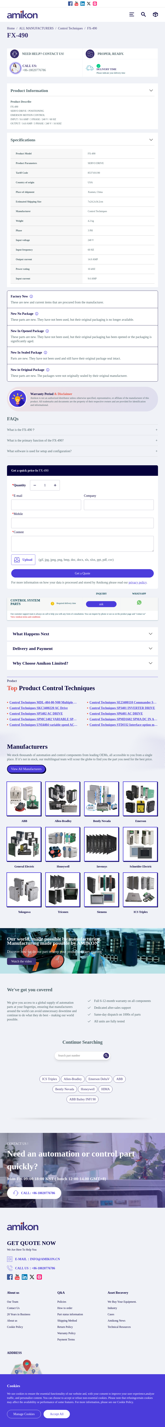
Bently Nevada (102, 821)
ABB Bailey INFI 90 (82, 1099)
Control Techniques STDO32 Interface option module (124, 725)
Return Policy (65, 1326)
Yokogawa (24, 911)
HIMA (105, 1089)
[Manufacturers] (155, 14)
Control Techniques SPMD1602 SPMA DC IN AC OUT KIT (124, 719)
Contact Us (13, 1308)
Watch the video (21, 961)
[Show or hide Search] (143, 14)
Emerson (140, 821)
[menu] (131, 14)
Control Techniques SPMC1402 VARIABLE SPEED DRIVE (43, 719)
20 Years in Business (18, 1314)
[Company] (119, 505)
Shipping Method (67, 1320)
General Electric (24, 866)
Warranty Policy (66, 1333)
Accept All (56, 1414)
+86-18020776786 (43, 1268)
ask (101, 604)
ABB (24, 821)
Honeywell (63, 866)
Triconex (63, 911)
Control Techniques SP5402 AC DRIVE (36, 713)
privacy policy (138, 582)
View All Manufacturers (26, 769)
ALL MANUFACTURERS (36, 28)
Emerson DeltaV (99, 1079)
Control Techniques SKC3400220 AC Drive (38, 708)
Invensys (102, 866)
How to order (64, 1308)
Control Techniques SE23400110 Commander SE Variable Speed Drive (124, 702)
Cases (111, 1314)
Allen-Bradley (63, 821)
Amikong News (116, 1320)
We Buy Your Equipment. (122, 1301)
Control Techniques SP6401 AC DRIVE (116, 713)
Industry (112, 1308)
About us (12, 1320)
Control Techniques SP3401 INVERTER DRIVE (122, 708)
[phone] (82, 523)
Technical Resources (119, 1326)
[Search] (106, 1055)
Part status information (70, 1314)
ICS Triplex (141, 911)
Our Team (12, 1301)
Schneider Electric (141, 866)
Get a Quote (82, 573)
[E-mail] (46, 505)
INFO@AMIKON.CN (45, 1259)
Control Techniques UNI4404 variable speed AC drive (43, 725)
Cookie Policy (15, 1326)
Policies (61, 1301)
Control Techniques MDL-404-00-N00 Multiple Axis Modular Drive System (43, 702)
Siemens (102, 911)
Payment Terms (66, 1339)
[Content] (82, 544)
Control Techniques (70, 28)
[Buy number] (45, 485)
